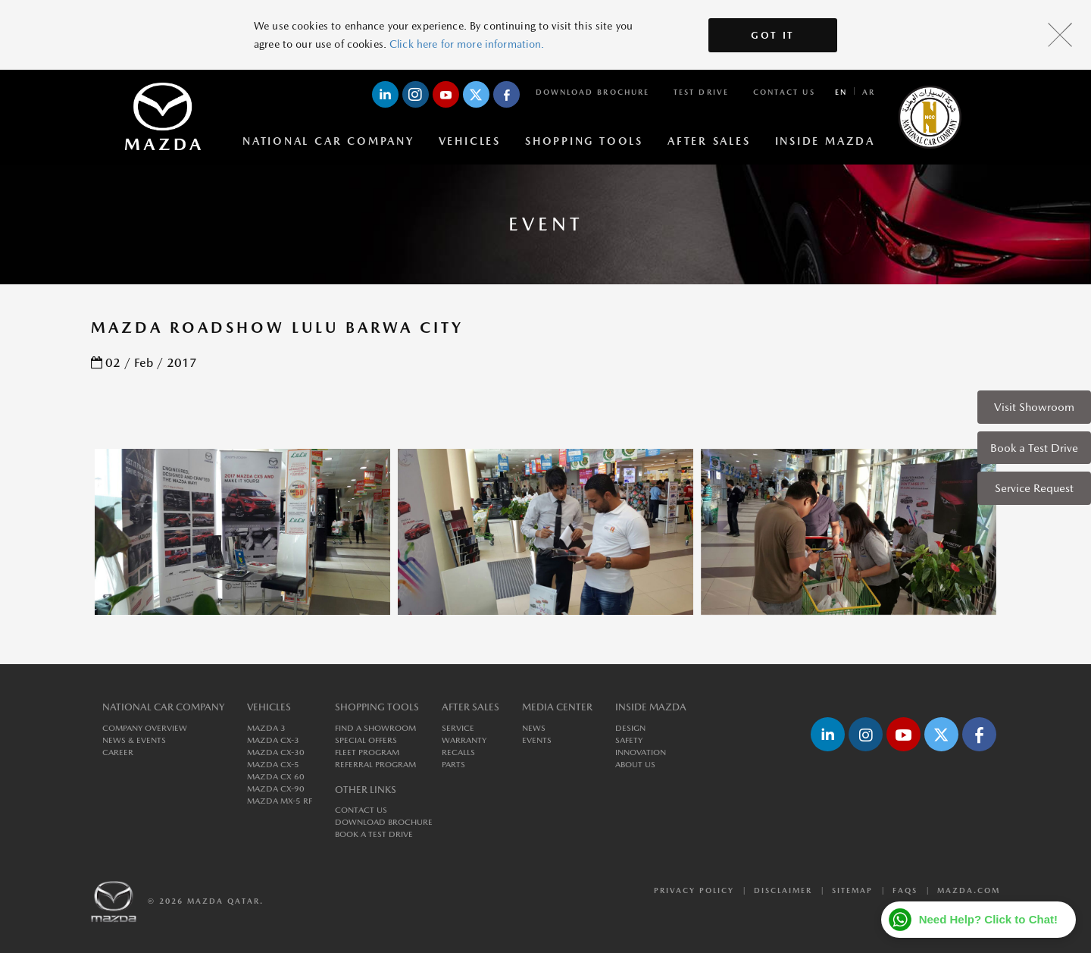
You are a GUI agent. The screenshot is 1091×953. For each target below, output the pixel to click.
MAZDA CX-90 (276, 789)
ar (868, 91)
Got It (773, 35)
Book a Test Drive (1034, 447)
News (534, 728)
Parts (453, 765)
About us (635, 765)
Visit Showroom (1034, 406)
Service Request (1034, 487)
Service (458, 728)
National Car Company (328, 141)
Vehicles (470, 141)
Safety (628, 740)
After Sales (709, 141)
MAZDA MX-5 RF (279, 801)
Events (537, 740)
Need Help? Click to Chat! (988, 919)
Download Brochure (592, 91)
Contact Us (784, 91)
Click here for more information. (466, 44)
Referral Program (375, 765)
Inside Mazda (825, 141)
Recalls (458, 752)
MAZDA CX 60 (276, 777)
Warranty (464, 740)
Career (117, 752)
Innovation (640, 752)
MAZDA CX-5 (273, 765)
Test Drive (701, 91)
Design (630, 728)
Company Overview (144, 728)
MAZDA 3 (266, 728)
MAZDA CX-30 (276, 752)
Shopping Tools (584, 141)
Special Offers (366, 740)
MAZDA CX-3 (273, 740)
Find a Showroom (375, 728)
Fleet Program (367, 752)
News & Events (134, 740)
